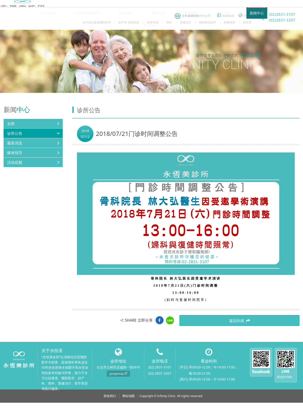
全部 (11, 137)
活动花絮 (14, 176)
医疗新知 (200, 36)
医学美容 (153, 22)
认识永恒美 (48, 36)
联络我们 (256, 36)
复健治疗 (185, 22)
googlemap (118, 386)
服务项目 (117, 36)
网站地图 (128, 408)
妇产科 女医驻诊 (129, 22)
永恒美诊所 (22, 15)
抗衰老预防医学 (83, 36)
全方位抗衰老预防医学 (96, 22)
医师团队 (172, 36)
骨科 (169, 22)
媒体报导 (14, 166)
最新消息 (14, 157)
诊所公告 (14, 147)
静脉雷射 (229, 22)
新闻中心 (228, 36)
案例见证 (145, 36)
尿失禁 (247, 22)
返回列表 (281, 334)
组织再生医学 (207, 22)
